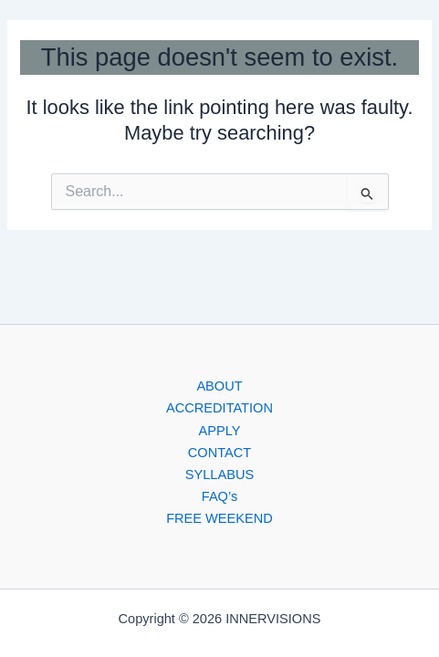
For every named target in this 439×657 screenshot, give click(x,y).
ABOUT (219, 386)
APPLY (220, 430)
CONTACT (219, 452)
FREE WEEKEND (219, 518)
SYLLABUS (219, 474)
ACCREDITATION (219, 408)
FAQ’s (219, 496)
